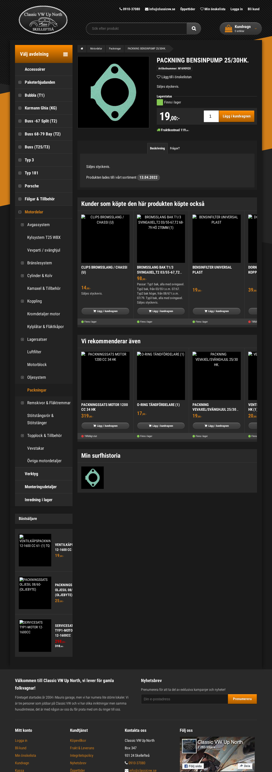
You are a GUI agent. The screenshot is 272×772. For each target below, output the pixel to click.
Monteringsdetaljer (36, 486)
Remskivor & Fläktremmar (44, 402)
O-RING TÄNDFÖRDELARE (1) (158, 404)
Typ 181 (26, 173)
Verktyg (26, 473)
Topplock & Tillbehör (40, 435)
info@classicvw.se (160, 9)
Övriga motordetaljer (40, 460)
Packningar (32, 390)
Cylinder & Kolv (35, 275)
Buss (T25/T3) (32, 147)
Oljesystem (32, 377)
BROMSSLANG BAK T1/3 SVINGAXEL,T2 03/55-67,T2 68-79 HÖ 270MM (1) (158, 272)
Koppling (30, 301)
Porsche (27, 186)
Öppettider (187, 9)
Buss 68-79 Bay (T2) (38, 134)
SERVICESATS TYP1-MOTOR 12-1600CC (65, 630)
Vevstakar (31, 448)
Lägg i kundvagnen (236, 116)
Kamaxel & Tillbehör (39, 288)
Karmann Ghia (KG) (36, 108)
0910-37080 (130, 9)
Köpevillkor (78, 740)
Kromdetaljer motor (39, 314)
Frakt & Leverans (82, 748)
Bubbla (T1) (30, 95)
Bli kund (254, 9)
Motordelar (29, 212)
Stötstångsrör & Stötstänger (36, 419)
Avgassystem (34, 224)
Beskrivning (157, 148)
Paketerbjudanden (35, 82)
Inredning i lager (33, 499)
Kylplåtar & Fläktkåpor (41, 326)
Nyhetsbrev (78, 763)
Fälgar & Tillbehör (35, 199)
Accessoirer (30, 69)
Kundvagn (22, 763)
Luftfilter (29, 352)
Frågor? (175, 148)
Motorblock (32, 364)
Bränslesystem (35, 263)
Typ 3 (24, 160)
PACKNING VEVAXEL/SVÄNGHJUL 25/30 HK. (214, 409)
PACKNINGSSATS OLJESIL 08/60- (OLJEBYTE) (67, 590)
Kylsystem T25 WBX (39, 237)
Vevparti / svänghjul (39, 250)
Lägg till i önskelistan (177, 77)
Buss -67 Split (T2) (36, 121)
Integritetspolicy (81, 755)
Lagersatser (32, 339)
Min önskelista (213, 9)
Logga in (236, 9)
